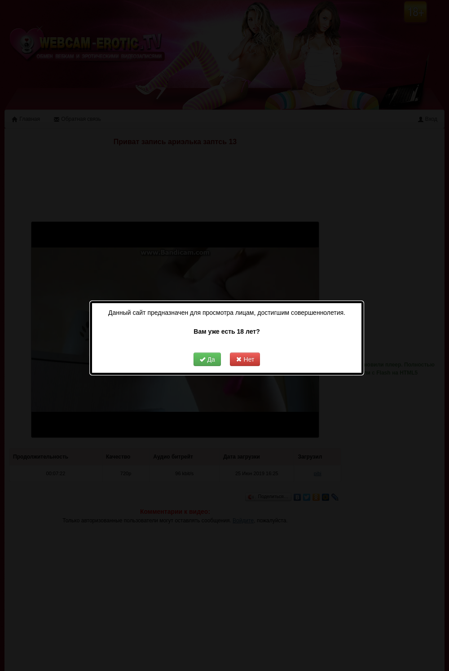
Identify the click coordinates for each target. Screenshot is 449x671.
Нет (239, 349)
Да (202, 349)
